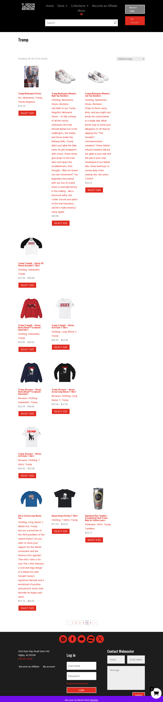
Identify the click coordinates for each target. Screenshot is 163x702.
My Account (135, 21)
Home (50, 6)
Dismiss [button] (94, 700)
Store (60, 6)
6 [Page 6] (90, 622)
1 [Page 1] (72, 622)
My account (49, 666)
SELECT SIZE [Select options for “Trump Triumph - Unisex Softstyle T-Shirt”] (60, 347)
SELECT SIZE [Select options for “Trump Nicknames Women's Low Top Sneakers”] (94, 189)
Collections (78, 6)
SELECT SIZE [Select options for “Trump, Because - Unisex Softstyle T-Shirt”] (27, 475)
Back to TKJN (133, 9)
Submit (138, 695)
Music (81, 10)
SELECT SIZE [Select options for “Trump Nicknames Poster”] (27, 113)
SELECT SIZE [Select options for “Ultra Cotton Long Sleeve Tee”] (27, 608)
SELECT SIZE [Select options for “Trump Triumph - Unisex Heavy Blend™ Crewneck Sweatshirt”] (27, 349)
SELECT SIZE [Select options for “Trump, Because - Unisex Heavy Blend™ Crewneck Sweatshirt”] (27, 413)
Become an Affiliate (104, 6)
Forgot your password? (78, 683)
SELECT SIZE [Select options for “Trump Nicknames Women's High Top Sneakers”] (60, 223)
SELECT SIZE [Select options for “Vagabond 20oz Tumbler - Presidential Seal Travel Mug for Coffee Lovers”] (94, 539)
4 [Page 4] (83, 622)
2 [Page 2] (76, 622)
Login (81, 689)
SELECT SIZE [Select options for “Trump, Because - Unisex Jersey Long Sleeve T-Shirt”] (60, 411)
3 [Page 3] (79, 622)
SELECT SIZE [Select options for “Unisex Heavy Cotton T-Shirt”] (60, 531)
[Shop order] (130, 59)
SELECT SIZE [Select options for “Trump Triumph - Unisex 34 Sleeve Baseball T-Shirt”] (27, 285)
